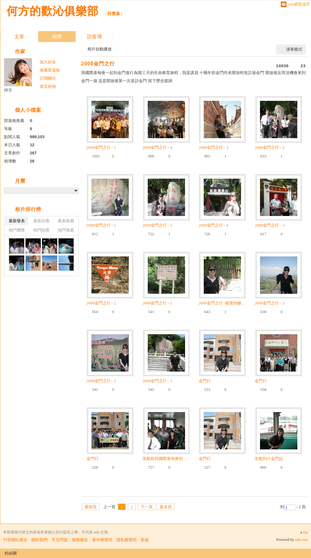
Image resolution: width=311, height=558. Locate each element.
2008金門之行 (98, 63)
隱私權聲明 (126, 539)
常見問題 (60, 539)
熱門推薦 (66, 230)
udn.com (301, 539)
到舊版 (113, 13)
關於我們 (39, 539)
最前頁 (91, 506)
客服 (145, 539)
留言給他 (48, 86)
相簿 (57, 36)
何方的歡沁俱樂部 (53, 11)
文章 (19, 36)
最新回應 (41, 220)
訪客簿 (94, 36)
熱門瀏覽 (17, 230)
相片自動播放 (99, 49)
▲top (303, 532)
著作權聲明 (102, 539)
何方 (8, 90)
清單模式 (294, 49)
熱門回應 (41, 230)
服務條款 (80, 539)
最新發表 (17, 220)
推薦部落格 (50, 70)
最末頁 (166, 506)
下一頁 (147, 506)
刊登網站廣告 (15, 539)
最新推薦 (66, 220)
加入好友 (48, 62)
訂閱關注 (48, 78)
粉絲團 (11, 553)
